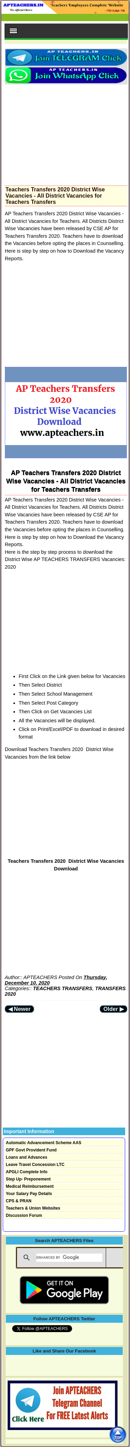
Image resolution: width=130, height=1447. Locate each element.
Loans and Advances (26, 1157)
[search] (69, 1258)
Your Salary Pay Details (29, 1193)
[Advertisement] (66, 132)
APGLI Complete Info (26, 1171)
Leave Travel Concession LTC (35, 1164)
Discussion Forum (24, 1215)
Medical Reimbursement (30, 1186)
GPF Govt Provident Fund (31, 1150)
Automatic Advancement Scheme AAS (43, 1142)
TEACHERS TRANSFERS (62, 988)
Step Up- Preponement (28, 1179)
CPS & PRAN (19, 1201)
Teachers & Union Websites (33, 1208)
